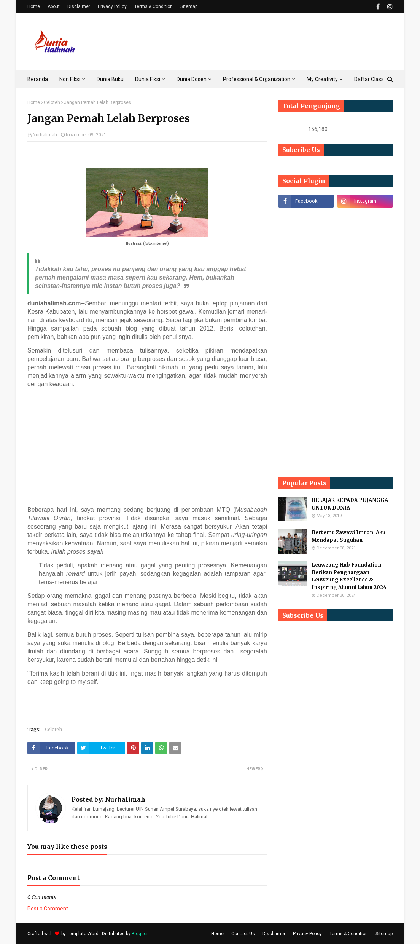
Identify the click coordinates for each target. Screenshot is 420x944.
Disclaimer (78, 6)
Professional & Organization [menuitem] (256, 79)
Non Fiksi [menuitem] (69, 79)
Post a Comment (47, 909)
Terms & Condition (153, 6)
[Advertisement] (149, 447)
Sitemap (188, 6)
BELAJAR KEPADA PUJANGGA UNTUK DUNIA (350, 504)
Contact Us (243, 933)
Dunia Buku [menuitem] (110, 79)
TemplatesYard (83, 933)
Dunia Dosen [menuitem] (192, 79)
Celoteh (52, 102)
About (54, 6)
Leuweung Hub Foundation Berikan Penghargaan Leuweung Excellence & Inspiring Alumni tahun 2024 (349, 576)
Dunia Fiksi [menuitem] (147, 79)
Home (33, 6)
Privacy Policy (112, 6)
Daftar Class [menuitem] (369, 79)
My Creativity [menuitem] (322, 79)
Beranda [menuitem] (37, 79)
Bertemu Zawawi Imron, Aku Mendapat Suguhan (348, 536)
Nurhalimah (45, 134)
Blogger (140, 933)
